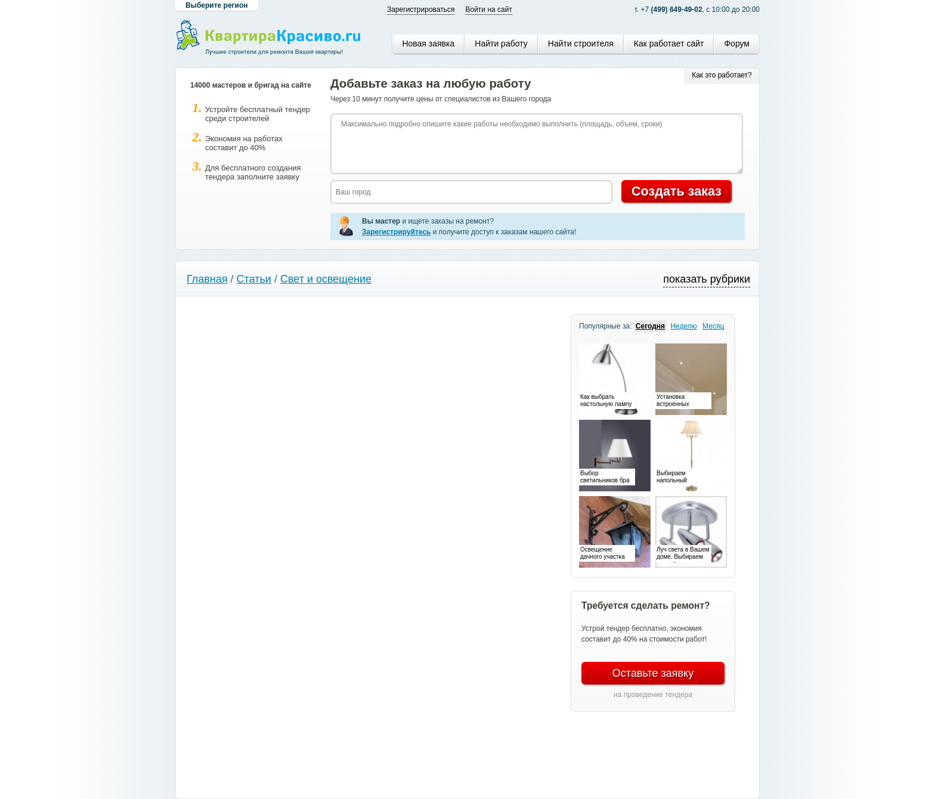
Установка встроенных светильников (675, 401)
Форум (737, 43)
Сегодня (650, 326)
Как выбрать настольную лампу (605, 400)
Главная (207, 279)
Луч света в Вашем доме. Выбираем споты (683, 554)
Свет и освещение (325, 279)
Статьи (254, 279)
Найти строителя (581, 43)
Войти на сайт (488, 9)
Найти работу (501, 43)
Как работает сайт (669, 43)
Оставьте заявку (652, 673)
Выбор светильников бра (605, 477)
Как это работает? (722, 75)
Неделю (683, 326)
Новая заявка (428, 43)
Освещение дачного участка (602, 553)
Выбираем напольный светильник (672, 477)
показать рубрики (706, 279)
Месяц (713, 326)
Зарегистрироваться (420, 9)
